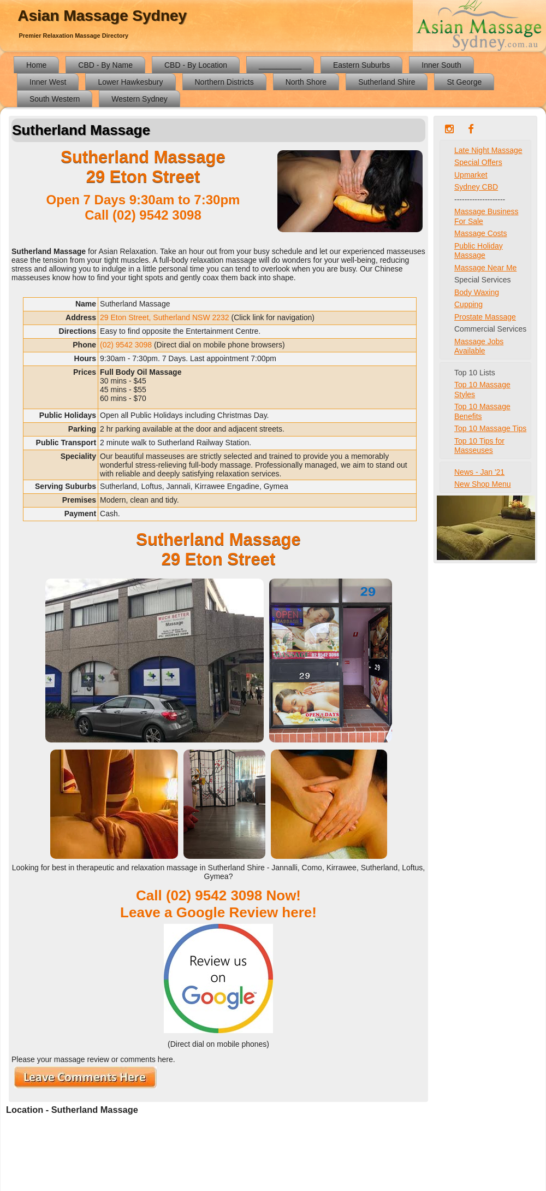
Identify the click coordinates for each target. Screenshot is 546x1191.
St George (464, 82)
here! (299, 912)
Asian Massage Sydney (102, 15)
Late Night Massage (488, 150)
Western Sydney (139, 99)
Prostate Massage (485, 317)
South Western (54, 99)
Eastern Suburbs (361, 65)
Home (36, 65)
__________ (280, 65)
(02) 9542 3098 (156, 215)
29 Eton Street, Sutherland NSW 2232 (164, 317)
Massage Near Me (485, 267)
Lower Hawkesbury (130, 82)
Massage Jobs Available (478, 346)
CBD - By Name (105, 65)
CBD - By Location (195, 65)
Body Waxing (476, 292)
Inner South (441, 65)
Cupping (468, 304)
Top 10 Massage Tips (490, 428)
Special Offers (478, 162)
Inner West (47, 82)
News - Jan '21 (479, 472)
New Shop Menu (482, 484)
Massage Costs (480, 233)
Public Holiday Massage (478, 250)
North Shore (306, 82)
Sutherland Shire (386, 82)
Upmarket (471, 174)
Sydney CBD (476, 186)
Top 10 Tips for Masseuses (479, 446)
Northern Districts (224, 82)
